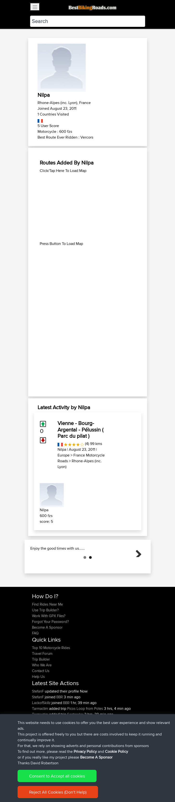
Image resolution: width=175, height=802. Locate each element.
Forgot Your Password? (50, 645)
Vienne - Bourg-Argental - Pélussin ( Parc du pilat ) (80, 429)
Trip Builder (41, 683)
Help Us (38, 700)
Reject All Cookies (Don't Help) (57, 792)
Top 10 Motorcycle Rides (51, 671)
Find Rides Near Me (47, 628)
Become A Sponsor (47, 651)
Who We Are (42, 689)
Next (137, 564)
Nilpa (62, 449)
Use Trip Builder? (45, 634)
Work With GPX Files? (48, 639)
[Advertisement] (88, 207)
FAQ (35, 657)
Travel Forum (42, 677)
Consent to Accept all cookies (57, 776)
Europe (64, 455)
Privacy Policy (85, 751)
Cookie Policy (116, 751)
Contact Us (40, 694)
